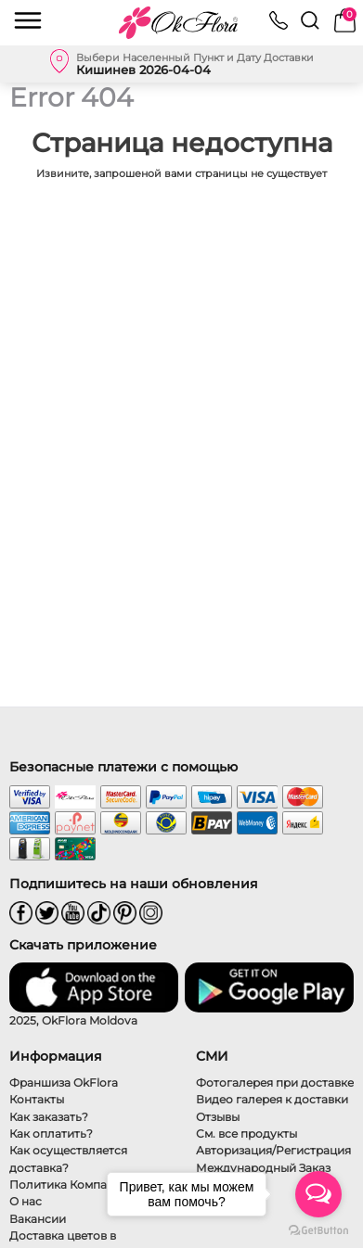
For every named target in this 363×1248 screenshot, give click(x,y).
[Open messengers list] (318, 1194)
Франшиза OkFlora (63, 1082)
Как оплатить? (51, 1133)
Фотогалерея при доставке (275, 1082)
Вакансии (37, 1219)
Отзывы (218, 1117)
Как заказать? (48, 1117)
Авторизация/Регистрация (273, 1150)
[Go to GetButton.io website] (318, 1229)
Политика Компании (69, 1184)
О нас (25, 1201)
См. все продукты (246, 1133)
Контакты (36, 1099)
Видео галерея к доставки (272, 1099)
